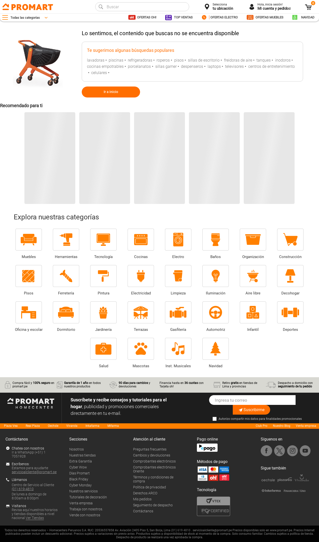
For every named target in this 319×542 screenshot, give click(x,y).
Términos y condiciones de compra (153, 479)
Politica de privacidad (149, 487)
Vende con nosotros (84, 515)
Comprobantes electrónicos (154, 461)
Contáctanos (143, 511)
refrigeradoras (140, 60)
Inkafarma (92, 426)
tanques (263, 60)
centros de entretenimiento (271, 66)
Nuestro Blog (281, 426)
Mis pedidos (142, 499)
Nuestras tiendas (82, 455)
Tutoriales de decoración (88, 497)
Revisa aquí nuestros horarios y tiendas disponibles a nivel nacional (35, 514)
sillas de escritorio (204, 60)
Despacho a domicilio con (295, 384)
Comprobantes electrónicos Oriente (154, 469)
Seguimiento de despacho (153, 505)
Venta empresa (306, 426)
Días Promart (79, 473)
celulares (99, 73)
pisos (179, 60)
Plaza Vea (11, 426)
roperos (163, 60)
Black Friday (78, 479)
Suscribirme (251, 409)
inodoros (283, 60)
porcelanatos (139, 66)
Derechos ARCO (145, 493)
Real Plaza (33, 426)
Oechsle (53, 426)
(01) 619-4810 (23, 489)
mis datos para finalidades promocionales (273, 419)
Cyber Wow (78, 467)
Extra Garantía (80, 461)
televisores (234, 66)
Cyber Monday (80, 485)
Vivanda (72, 426)
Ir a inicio (111, 92)
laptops (214, 66)
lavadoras (95, 60)
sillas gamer (166, 66)
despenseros (192, 66)
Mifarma (113, 426)
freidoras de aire (238, 60)
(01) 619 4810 (180, 530)
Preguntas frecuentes (149, 449)
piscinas (116, 60)
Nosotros (76, 449)
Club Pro (261, 426)
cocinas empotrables (105, 66)
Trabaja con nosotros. (86, 509)
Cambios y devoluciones (151, 455)
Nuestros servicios (83, 491)
